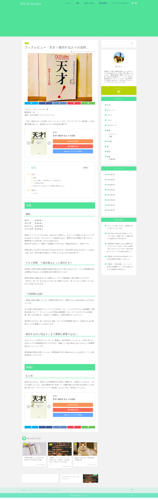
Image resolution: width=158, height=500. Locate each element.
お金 (108, 105)
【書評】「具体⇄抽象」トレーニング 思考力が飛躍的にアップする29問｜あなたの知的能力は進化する (120, 266)
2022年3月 (111, 200)
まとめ (39, 194)
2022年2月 (111, 205)
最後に (38, 191)
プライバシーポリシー (120, 3)
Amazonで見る (67, 141)
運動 (110, 136)
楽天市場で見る (67, 146)
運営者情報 (103, 3)
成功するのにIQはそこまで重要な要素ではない (53, 186)
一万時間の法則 (42, 183)
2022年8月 (111, 185)
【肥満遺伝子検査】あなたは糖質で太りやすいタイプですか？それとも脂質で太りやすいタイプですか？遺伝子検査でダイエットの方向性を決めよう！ (120, 247)
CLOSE (85, 167)
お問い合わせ (89, 3)
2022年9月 (111, 180)
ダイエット (113, 134)
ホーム (68, 3)
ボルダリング (112, 125)
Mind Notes (31, 4)
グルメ (109, 115)
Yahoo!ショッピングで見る (67, 151)
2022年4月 (111, 195)
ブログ (109, 120)
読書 (77, 3)
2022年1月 (111, 210)
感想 (38, 177)
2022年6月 (111, 190)
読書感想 (112, 159)
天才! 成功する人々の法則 (64, 136)
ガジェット (111, 110)
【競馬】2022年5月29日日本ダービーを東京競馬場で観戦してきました (120, 258)
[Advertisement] (79, 22)
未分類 (109, 141)
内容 (37, 174)
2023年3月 (111, 174)
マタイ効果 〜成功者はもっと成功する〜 (51, 180)
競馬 (108, 151)
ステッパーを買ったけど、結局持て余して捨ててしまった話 (120, 227)
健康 (108, 130)
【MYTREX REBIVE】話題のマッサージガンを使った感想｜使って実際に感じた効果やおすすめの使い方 (120, 236)
